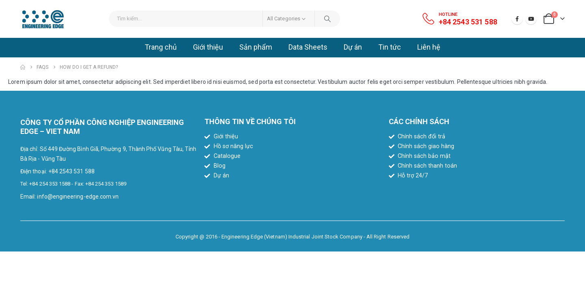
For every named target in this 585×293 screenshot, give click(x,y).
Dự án (353, 47)
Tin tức (389, 47)
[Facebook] (517, 18)
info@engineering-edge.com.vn (78, 196)
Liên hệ (428, 47)
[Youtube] (531, 18)
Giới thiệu (208, 47)
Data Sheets (307, 47)
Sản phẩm (255, 47)
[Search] (327, 19)
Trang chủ (161, 47)
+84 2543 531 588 (71, 171)
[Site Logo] (42, 19)
